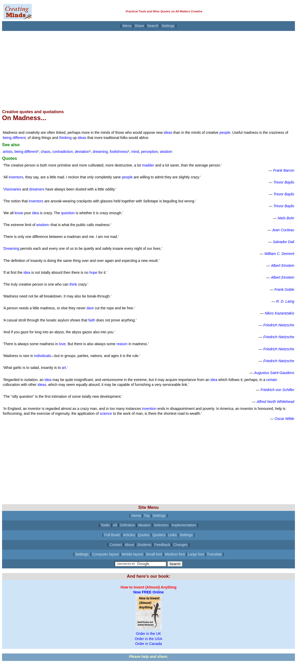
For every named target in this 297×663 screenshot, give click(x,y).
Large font (196, 554)
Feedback (162, 545)
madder (148, 165)
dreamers (36, 189)
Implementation (184, 525)
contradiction (62, 152)
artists (7, 152)
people (225, 132)
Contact (115, 545)
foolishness (119, 152)
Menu (127, 26)
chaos (45, 152)
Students (144, 545)
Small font (154, 554)
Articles (129, 535)
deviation (82, 152)
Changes (180, 545)
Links (172, 535)
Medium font (175, 554)
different (19, 138)
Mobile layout (132, 554)
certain (271, 380)
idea (35, 213)
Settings (168, 26)
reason (121, 344)
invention (149, 409)
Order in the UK (148, 634)
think (73, 284)
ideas (168, 132)
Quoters (158, 535)
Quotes (143, 535)
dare (90, 308)
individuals (42, 356)
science (106, 413)
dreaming (100, 152)
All (115, 525)
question (68, 213)
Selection (161, 525)
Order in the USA (148, 639)
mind (135, 152)
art (64, 368)
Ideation (144, 525)
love (62, 344)
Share (139, 26)
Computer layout (105, 554)
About (129, 545)
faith (91, 320)
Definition (127, 525)
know (18, 213)
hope (93, 272)
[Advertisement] (148, 67)
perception (149, 152)
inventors (16, 177)
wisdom (166, 152)
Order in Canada (148, 644)
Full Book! (112, 535)
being (8, 138)
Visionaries (12, 189)
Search (152, 26)
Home (136, 515)
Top (147, 515)
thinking (65, 138)
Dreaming (11, 248)
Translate (214, 554)
